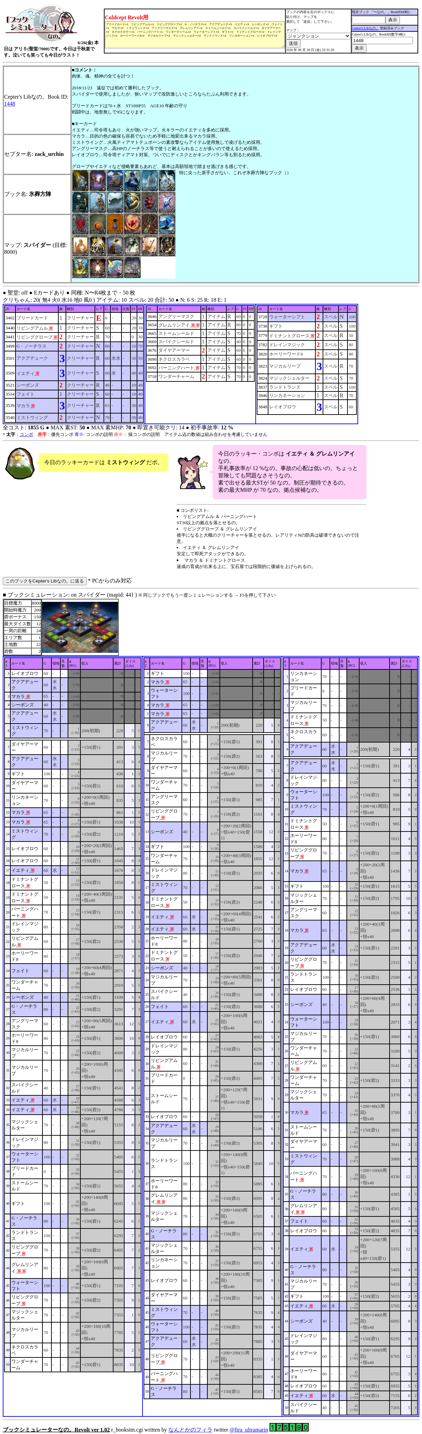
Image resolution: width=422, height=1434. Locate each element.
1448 (9, 101)
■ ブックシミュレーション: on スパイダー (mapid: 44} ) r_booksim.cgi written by (211, 1009)
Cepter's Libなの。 (366, 27)
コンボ (26, 432)
